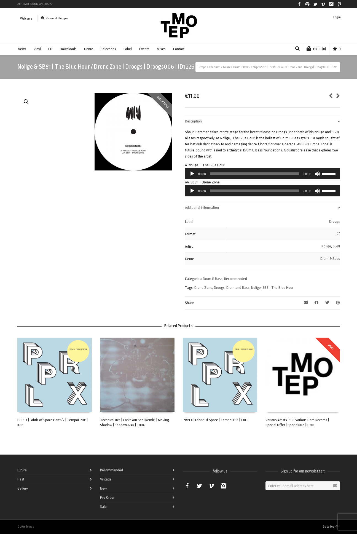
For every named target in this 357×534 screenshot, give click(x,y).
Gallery (22, 488)
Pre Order (107, 497)
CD (50, 49)
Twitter (315, 4)
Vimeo (323, 4)
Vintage (106, 479)
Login (337, 17)
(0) (316, 48)
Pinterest (339, 4)
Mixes (161, 49)
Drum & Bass (330, 259)
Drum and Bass (237, 287)
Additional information (202, 207)
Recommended (235, 279)
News (22, 49)
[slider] (254, 173)
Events (144, 49)
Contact (178, 49)
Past (20, 479)
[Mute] (317, 174)
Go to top (331, 526)
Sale (103, 506)
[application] (262, 173)
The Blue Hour (282, 287)
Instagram (331, 4)
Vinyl (37, 49)
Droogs (334, 221)
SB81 (336, 246)
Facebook (299, 4)
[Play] (192, 174)
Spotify (307, 4)
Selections (108, 49)
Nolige (326, 246)
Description (193, 121)
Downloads (68, 49)
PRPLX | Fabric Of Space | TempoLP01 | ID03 (215, 420)
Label (128, 49)
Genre (88, 49)
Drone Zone (203, 287)
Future (22, 470)
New (103, 488)
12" (337, 234)
